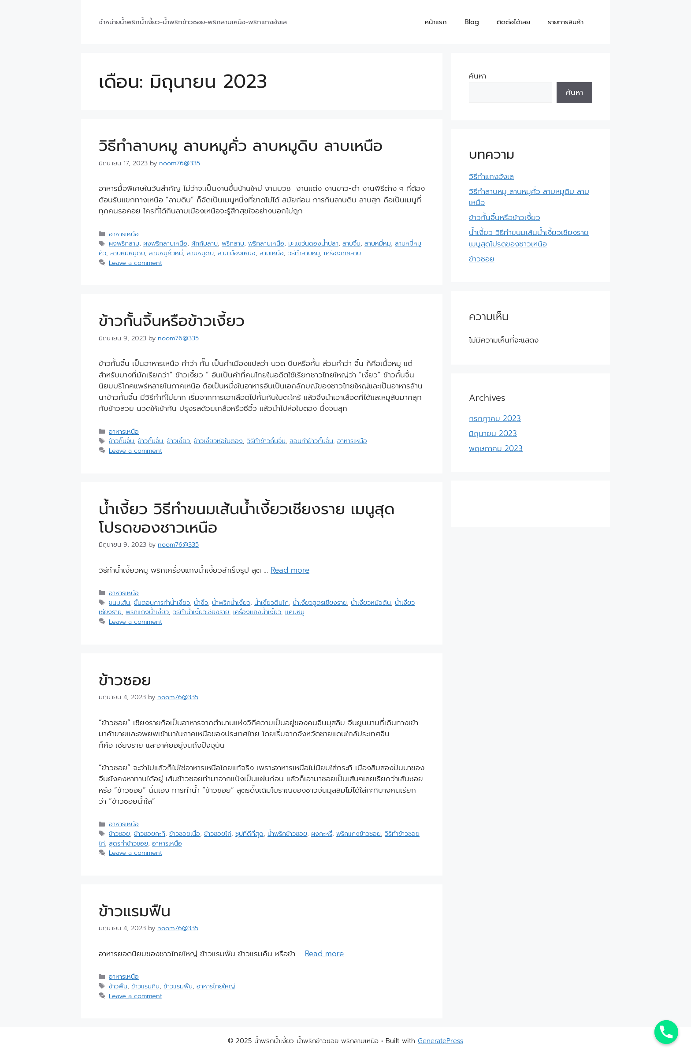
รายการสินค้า (565, 22)
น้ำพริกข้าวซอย (287, 834)
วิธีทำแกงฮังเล (491, 176)
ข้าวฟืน (118, 986)
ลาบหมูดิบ (200, 253)
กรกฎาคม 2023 (495, 418)
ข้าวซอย (125, 680)
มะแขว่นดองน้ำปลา (313, 243)
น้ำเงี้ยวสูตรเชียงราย (320, 603)
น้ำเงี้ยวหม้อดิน (371, 603)
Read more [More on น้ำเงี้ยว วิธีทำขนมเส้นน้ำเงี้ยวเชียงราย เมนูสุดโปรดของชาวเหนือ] (290, 570)
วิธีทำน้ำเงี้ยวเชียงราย (201, 612)
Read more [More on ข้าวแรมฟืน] (324, 953)
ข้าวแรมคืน (145, 986)
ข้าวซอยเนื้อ (184, 834)
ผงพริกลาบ (124, 243)
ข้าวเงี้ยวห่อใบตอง (218, 441)
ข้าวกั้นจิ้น (150, 441)
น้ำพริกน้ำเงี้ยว (231, 603)
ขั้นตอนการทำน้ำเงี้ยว (162, 603)
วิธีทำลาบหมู (304, 253)
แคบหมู (295, 612)
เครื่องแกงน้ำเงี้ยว (257, 612)
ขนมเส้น (119, 603)
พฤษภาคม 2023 (496, 448)
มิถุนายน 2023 (493, 433)
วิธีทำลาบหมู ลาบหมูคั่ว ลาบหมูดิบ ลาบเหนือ (241, 145)
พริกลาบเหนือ (266, 243)
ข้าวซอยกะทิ (149, 834)
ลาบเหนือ (272, 253)
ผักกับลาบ (204, 243)
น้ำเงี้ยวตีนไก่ (271, 603)
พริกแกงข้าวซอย (358, 834)
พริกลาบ (233, 243)
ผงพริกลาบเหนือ (165, 243)
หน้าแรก (436, 22)
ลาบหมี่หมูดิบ (127, 253)
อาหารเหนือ (124, 234)
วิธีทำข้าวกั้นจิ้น (266, 441)
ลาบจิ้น (351, 243)
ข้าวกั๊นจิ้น (121, 441)
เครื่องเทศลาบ (342, 253)
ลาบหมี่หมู (377, 243)
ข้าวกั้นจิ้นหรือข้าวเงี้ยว (172, 320)
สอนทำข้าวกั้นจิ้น (311, 441)
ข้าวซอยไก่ (217, 834)
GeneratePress (440, 1041)
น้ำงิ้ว (201, 603)
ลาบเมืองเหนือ (237, 253)
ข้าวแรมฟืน (135, 911)
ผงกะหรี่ (321, 834)
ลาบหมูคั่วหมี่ (166, 253)
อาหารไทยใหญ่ (216, 986)
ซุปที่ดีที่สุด (249, 834)
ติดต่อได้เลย (513, 22)
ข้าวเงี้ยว (178, 441)
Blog (471, 22)
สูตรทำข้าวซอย (128, 843)
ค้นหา (477, 76)
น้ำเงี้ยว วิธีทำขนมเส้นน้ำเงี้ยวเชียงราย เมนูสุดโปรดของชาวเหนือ (247, 518)
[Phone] (666, 1032)
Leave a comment (135, 263)
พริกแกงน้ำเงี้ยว (147, 612)
